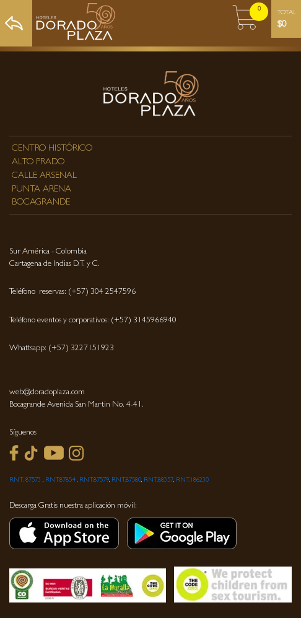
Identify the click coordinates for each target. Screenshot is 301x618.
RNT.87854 (61, 480)
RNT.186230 (192, 480)
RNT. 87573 (25, 480)
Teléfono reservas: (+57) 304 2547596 (72, 292)
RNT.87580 (126, 480)
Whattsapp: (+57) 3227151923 (61, 349)
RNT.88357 (158, 480)
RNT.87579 (94, 480)
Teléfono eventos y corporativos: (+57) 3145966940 (93, 321)
